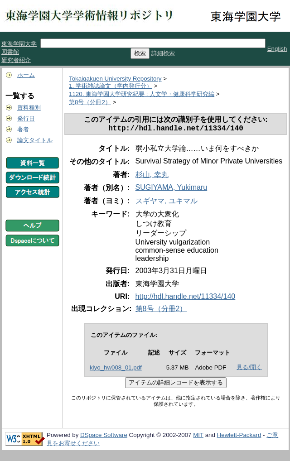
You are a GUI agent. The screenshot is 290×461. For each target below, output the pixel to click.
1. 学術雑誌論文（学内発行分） (110, 85)
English (277, 48)
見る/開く (249, 368)
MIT (198, 436)
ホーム (26, 75)
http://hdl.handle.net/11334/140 (185, 298)
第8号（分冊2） (90, 102)
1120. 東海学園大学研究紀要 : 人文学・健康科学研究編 (141, 94)
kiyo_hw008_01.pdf (116, 369)
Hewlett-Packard (239, 436)
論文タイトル (35, 140)
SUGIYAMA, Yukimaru (171, 189)
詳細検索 (163, 53)
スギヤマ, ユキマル (166, 202)
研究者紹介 (16, 60)
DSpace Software (103, 436)
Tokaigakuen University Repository (115, 78)
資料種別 (29, 107)
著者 (23, 129)
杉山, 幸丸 (152, 176)
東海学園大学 (19, 43)
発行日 (26, 118)
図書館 (10, 51)
